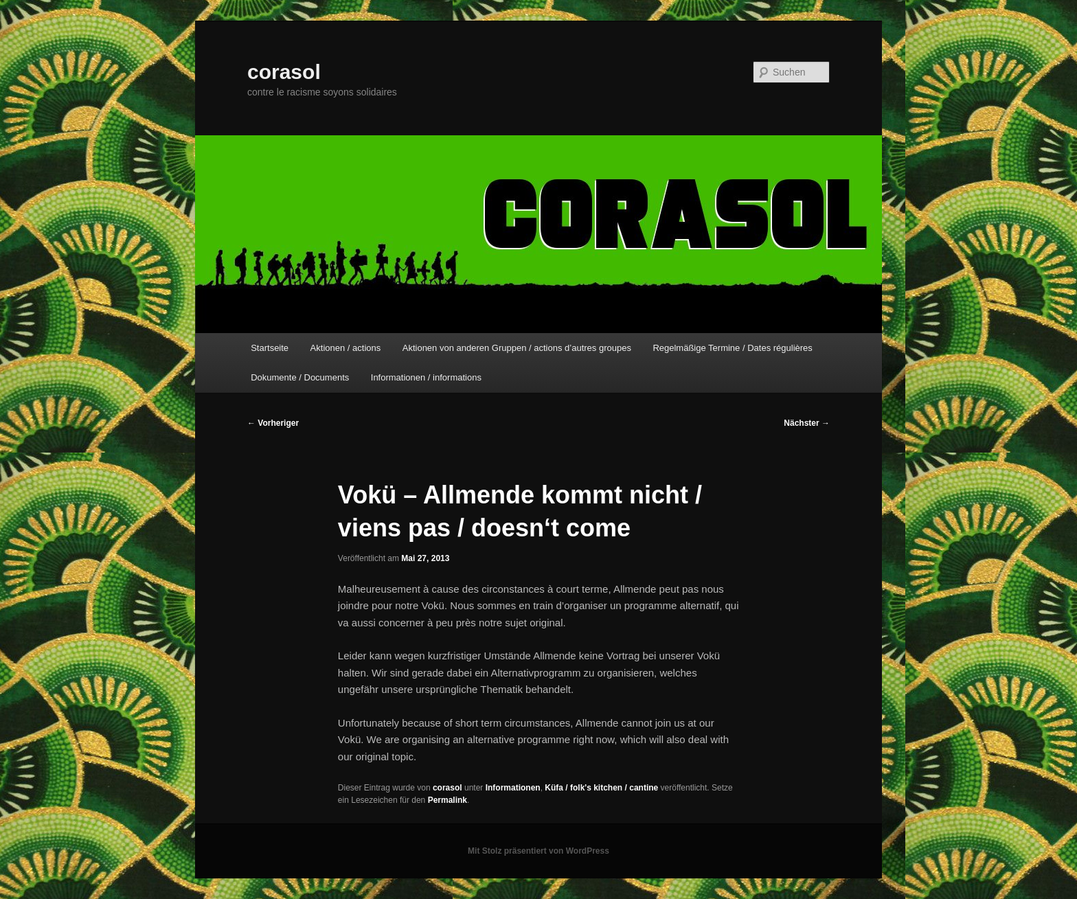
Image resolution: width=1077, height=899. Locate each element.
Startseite (269, 348)
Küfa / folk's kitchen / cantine (601, 788)
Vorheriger (273, 423)
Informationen (513, 788)
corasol (284, 71)
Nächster (807, 423)
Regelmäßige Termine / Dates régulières (732, 348)
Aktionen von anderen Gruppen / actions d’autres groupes (517, 348)
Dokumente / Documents (300, 377)
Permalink (447, 800)
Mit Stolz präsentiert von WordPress (538, 851)
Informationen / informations (426, 377)
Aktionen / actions (345, 348)
